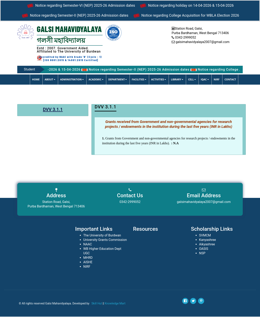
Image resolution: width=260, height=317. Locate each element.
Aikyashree (207, 245)
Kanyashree (207, 240)
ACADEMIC (96, 80)
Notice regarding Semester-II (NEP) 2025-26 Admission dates (74, 16)
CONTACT (230, 80)
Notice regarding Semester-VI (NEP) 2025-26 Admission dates (80, 6)
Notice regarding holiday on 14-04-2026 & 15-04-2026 (187, 6)
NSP (202, 254)
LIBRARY (177, 80)
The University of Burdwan (102, 236)
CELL (192, 80)
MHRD (88, 258)
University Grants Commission (105, 240)
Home (36, 80)
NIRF (216, 80)
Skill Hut (96, 303)
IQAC (205, 80)
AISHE (87, 262)
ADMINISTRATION (72, 80)
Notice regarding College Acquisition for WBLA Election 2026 (186, 16)
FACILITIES (139, 80)
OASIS (203, 249)
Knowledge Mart (115, 303)
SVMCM (205, 236)
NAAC (87, 245)
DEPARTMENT (117, 80)
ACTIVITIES (158, 80)
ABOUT (50, 80)
